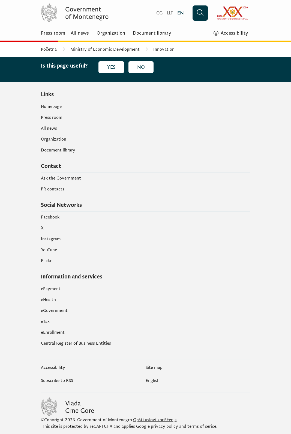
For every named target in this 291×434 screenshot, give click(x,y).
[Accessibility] (231, 33)
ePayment (51, 289)
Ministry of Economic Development (105, 49)
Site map (154, 367)
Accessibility (53, 367)
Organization (53, 139)
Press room (53, 33)
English (153, 380)
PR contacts (52, 189)
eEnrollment (53, 332)
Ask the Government (61, 178)
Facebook (50, 217)
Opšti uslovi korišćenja (155, 420)
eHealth (48, 299)
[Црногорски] (170, 13)
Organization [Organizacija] (111, 33)
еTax (45, 321)
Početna (49, 49)
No (141, 67)
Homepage (51, 106)
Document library (152, 33)
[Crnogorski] (159, 13)
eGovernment (54, 310)
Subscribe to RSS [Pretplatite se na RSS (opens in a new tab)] (57, 380)
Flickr (46, 260)
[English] (180, 13)
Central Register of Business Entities (76, 343)
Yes (111, 67)
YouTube (49, 250)
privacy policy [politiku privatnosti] (164, 426)
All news (80, 33)
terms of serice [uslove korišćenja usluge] (201, 426)
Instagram (51, 239)
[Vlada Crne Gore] (94, 13)
